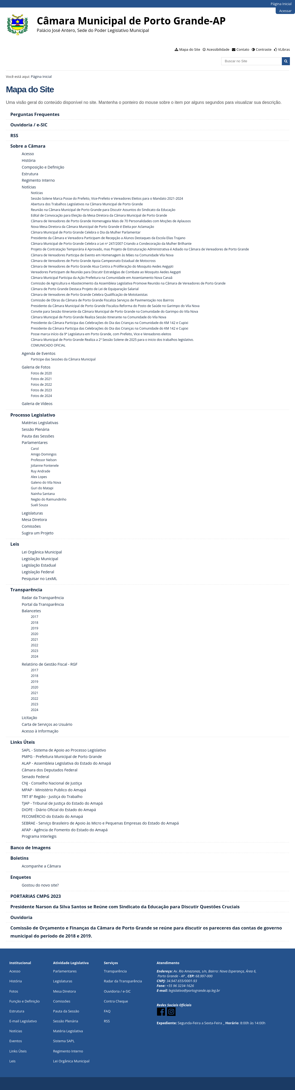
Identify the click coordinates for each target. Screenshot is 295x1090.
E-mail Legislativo (23, 1021)
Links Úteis (18, 1051)
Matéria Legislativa (68, 1031)
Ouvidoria (112, 991)
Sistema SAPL (64, 1040)
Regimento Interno (68, 1051)
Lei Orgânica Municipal (71, 1061)
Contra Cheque (116, 1001)
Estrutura (16, 1011)
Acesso (14, 971)
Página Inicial (281, 3)
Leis (12, 1061)
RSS (107, 1021)
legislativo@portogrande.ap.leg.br (194, 990)
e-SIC (127, 991)
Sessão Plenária (65, 1021)
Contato (242, 49)
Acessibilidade (218, 49)
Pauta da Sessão (66, 1011)
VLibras (284, 49)
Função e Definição (24, 1001)
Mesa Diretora (64, 991)
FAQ (107, 1011)
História (15, 981)
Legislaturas (62, 981)
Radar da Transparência (123, 981)
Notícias (15, 1031)
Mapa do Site (189, 49)
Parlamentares (65, 971)
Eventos (15, 1040)
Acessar (285, 10)
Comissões (61, 1001)
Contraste (263, 49)
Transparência (115, 971)
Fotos (13, 991)
